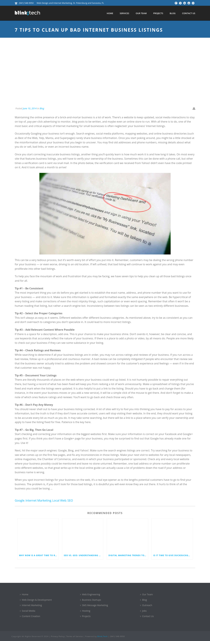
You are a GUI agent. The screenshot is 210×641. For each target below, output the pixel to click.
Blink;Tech (102, 636)
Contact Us (188, 13)
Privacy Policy (57, 636)
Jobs (143, 610)
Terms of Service (74, 636)
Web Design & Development (36, 599)
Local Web (59, 500)
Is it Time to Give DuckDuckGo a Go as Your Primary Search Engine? (173, 555)
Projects (158, 13)
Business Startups (90, 599)
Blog (172, 13)
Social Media (27, 610)
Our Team (141, 13)
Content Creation (30, 616)
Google (19, 500)
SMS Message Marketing (94, 605)
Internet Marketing (38, 500)
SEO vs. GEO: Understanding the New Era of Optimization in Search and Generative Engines (83, 555)
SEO (70, 500)
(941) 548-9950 (26, 2)
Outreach (146, 605)
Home (110, 13)
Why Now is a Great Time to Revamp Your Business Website (39, 555)
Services (124, 13)
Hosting (85, 610)
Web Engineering (90, 594)
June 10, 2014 (30, 108)
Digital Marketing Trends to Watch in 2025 (128, 555)
